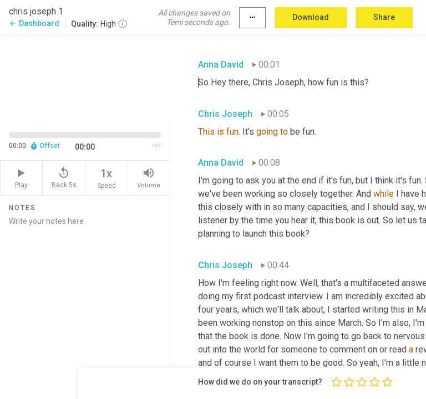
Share (384, 17)
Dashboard (34, 23)
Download (310, 17)
